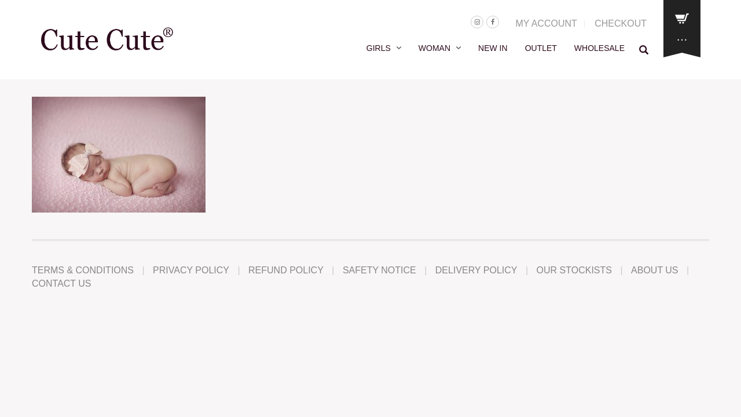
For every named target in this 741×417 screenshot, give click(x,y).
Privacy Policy (191, 270)
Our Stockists (574, 270)
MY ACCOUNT (546, 23)
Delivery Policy (476, 270)
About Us (654, 270)
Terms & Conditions (83, 270)
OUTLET (541, 48)
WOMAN (434, 48)
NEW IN (493, 48)
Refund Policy (286, 270)
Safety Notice (379, 270)
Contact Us (61, 283)
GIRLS (378, 48)
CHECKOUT (621, 23)
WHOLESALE (599, 48)
